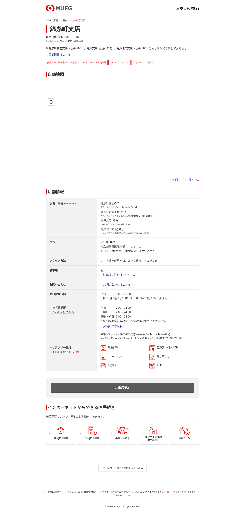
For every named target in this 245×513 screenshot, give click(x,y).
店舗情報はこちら (59, 54)
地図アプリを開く (183, 179)
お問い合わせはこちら (116, 284)
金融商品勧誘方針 (55, 492)
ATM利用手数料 (112, 326)
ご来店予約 (122, 387)
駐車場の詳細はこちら (116, 274)
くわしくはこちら (63, 312)
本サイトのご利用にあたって (186, 492)
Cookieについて (123, 495)
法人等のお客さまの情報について (150, 492)
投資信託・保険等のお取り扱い (82, 492)
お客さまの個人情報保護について (115, 492)
